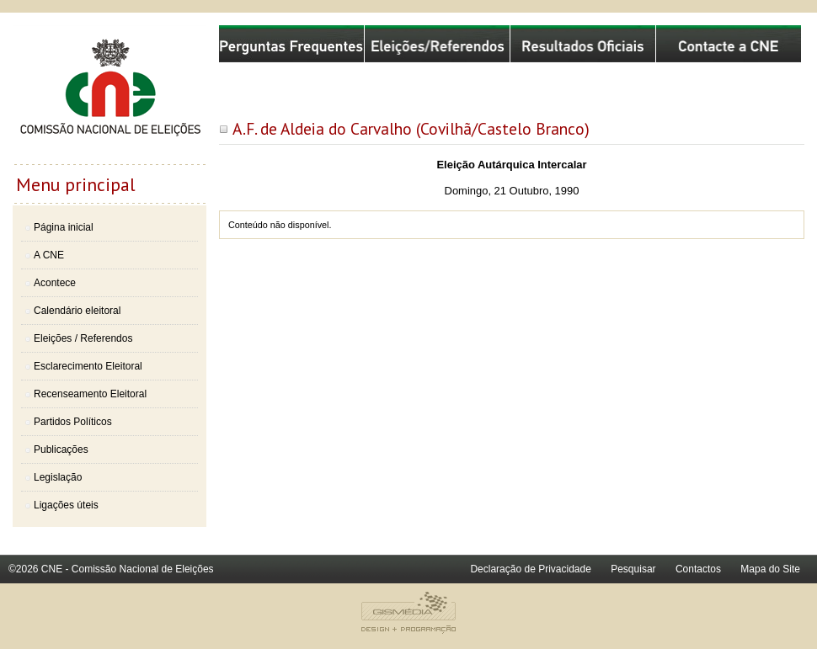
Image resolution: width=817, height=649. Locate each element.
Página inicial (63, 227)
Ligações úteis (66, 505)
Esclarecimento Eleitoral (88, 366)
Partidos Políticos (73, 422)
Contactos (698, 569)
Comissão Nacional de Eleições (109, 94)
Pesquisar (633, 569)
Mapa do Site (770, 569)
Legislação (58, 477)
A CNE (49, 255)
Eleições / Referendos (83, 338)
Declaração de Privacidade (530, 569)
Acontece (55, 283)
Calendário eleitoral (77, 311)
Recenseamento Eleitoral (90, 394)
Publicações (61, 449)
